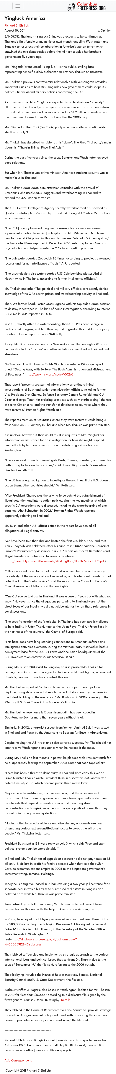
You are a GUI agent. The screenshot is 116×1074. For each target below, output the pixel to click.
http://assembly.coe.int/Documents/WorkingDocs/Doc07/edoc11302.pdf (55, 561)
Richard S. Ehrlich (17, 25)
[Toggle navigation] (18, 6)
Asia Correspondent (18, 1060)
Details (66, 1000)
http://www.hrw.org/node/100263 (49, 374)
